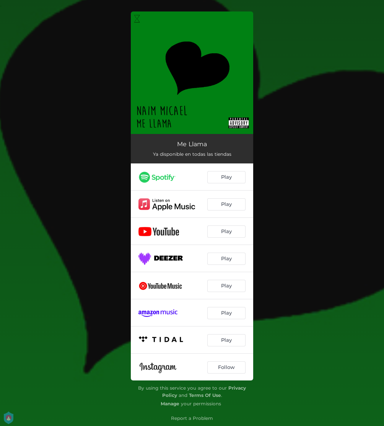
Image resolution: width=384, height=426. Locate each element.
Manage (170, 403)
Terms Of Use (205, 395)
